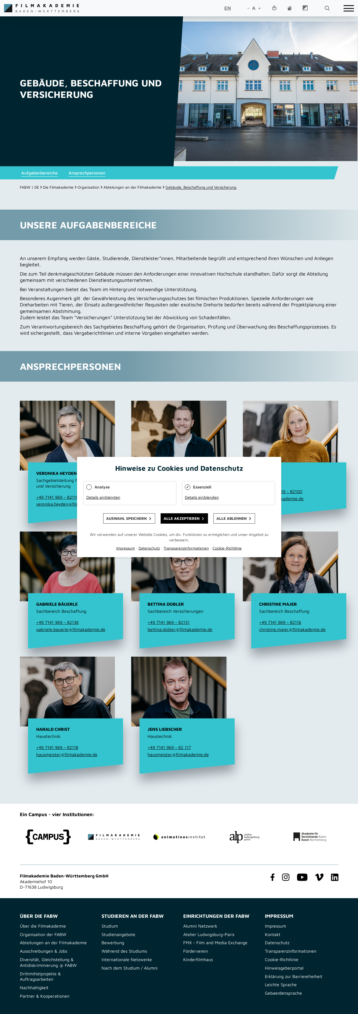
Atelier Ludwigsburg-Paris (208, 934)
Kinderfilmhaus (198, 959)
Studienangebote (118, 934)
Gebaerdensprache (283, 993)
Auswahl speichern (126, 518)
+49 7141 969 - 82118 (57, 747)
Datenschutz (277, 942)
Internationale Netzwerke (127, 959)
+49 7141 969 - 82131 (168, 622)
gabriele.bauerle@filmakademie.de (70, 629)
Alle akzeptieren (182, 518)
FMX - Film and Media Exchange (215, 942)
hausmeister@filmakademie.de (66, 754)
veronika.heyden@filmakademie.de (70, 504)
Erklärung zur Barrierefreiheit (293, 976)
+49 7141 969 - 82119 (57, 497)
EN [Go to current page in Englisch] (227, 8)
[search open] (327, 8)
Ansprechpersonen (87, 172)
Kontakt (272, 934)
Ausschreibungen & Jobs (43, 951)
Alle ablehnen (231, 518)
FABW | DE (29, 187)
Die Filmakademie (58, 187)
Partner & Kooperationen (44, 996)
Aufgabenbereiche (39, 172)
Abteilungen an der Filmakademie (132, 187)
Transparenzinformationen (290, 951)
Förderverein (195, 951)
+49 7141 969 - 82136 (57, 622)
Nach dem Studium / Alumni (130, 967)
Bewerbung (113, 942)
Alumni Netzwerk (200, 926)
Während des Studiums (124, 951)
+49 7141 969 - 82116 (280, 622)
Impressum (275, 926)
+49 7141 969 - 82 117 (169, 747)
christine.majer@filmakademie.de (292, 629)
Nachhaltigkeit (34, 987)
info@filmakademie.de (281, 498)
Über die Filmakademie (43, 926)
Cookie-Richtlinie (281, 959)
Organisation (88, 187)
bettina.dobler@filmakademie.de (180, 629)
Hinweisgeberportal (284, 967)
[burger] (349, 8)
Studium (110, 926)
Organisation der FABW (43, 934)
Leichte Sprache (281, 984)
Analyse (102, 487)
